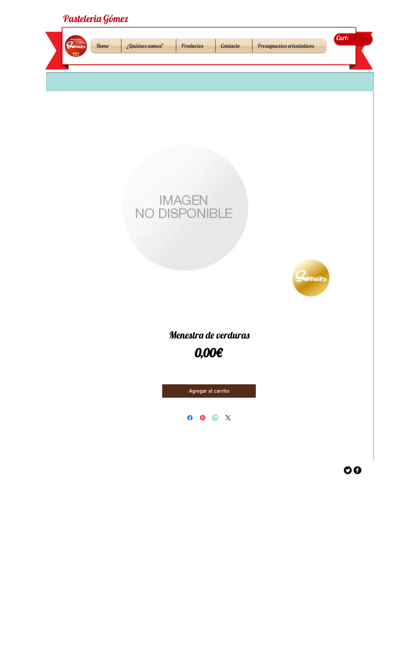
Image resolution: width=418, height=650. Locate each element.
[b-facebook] (357, 470)
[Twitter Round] (348, 470)
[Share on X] (228, 418)
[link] (349, 38)
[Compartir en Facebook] (190, 418)
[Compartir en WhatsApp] (215, 418)
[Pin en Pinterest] (203, 418)
